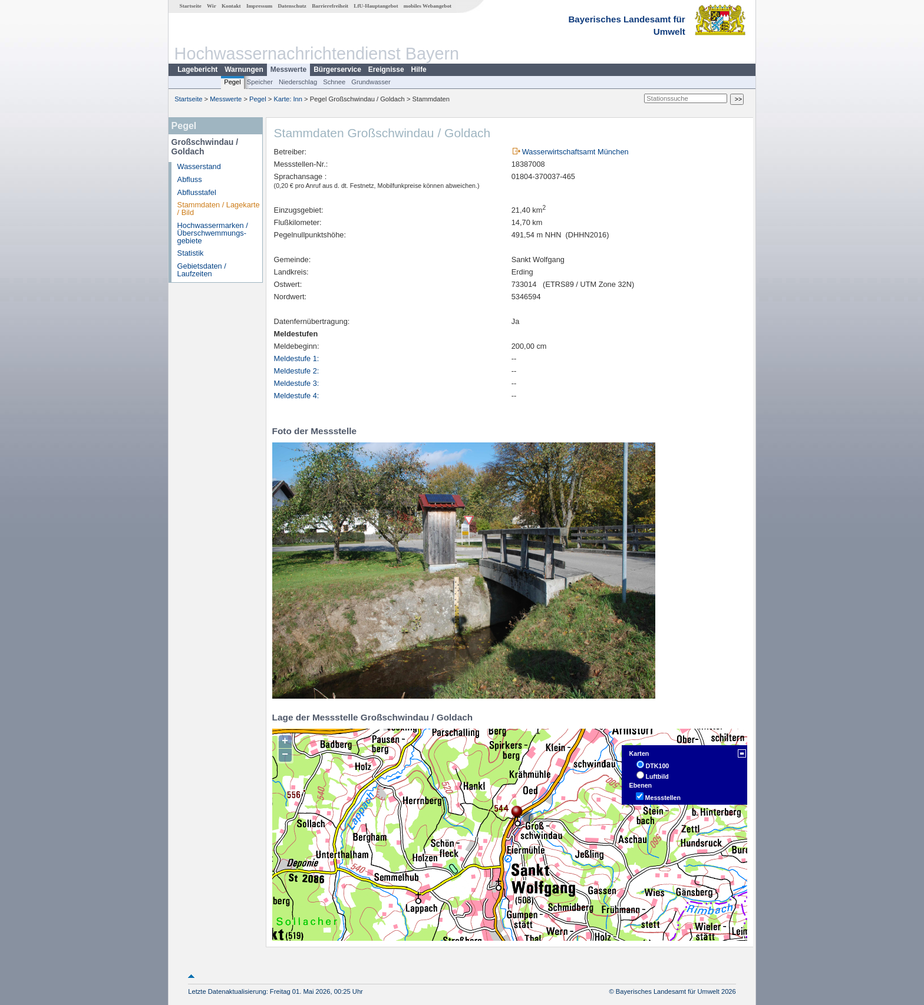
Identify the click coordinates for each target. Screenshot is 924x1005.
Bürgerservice (337, 69)
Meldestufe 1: (296, 358)
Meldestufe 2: (296, 370)
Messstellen (663, 797)
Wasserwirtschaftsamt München (575, 151)
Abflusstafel (196, 192)
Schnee (334, 81)
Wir (211, 6)
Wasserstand (199, 166)
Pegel (232, 81)
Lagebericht (197, 69)
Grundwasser (371, 81)
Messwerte (288, 69)
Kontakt (231, 6)
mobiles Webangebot (427, 6)
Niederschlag (298, 81)
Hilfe (419, 69)
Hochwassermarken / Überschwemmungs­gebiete (212, 233)
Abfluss (189, 179)
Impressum (259, 6)
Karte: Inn (288, 99)
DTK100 (657, 765)
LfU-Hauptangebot (376, 6)
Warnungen (244, 69)
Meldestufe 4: (296, 395)
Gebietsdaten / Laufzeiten (201, 270)
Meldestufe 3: (296, 383)
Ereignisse (386, 69)
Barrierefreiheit (330, 6)
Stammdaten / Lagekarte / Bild (218, 208)
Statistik (190, 253)
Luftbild (657, 776)
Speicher (260, 81)
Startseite (191, 6)
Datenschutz (292, 6)
